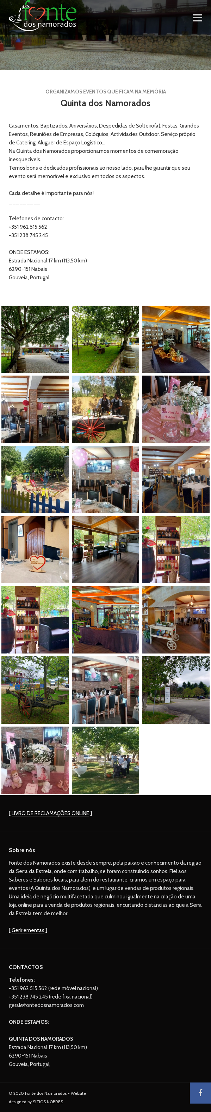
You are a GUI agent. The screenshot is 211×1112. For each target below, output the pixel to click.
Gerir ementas (28, 930)
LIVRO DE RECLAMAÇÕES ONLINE (50, 813)
